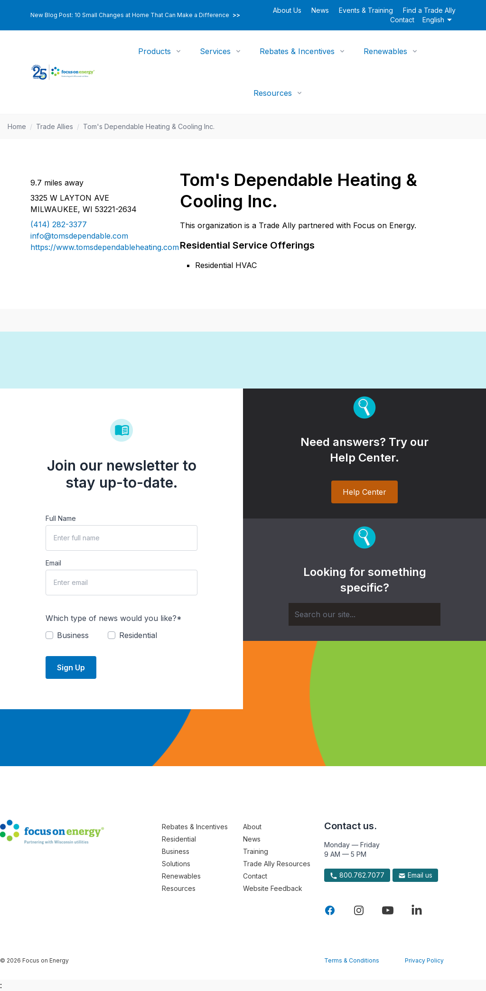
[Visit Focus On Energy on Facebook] (330, 910)
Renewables (385, 51)
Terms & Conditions (351, 960)
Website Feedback (272, 888)
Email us (415, 875)
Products (154, 51)
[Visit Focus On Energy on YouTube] (387, 910)
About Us (287, 10)
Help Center (364, 492)
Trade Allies (54, 126)
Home (17, 126)
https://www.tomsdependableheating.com (93, 247)
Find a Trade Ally (429, 10)
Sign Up (71, 667)
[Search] (364, 614)
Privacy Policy (424, 960)
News (320, 10)
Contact (402, 20)
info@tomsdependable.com (79, 236)
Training (255, 851)
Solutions (176, 864)
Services (215, 51)
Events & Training (366, 10)
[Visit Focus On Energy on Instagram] (358, 910)
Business (175, 851)
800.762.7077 (357, 875)
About (252, 827)
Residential (179, 839)
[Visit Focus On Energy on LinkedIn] (416, 910)
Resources (272, 93)
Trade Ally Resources (276, 864)
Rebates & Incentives (297, 51)
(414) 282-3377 (58, 224)
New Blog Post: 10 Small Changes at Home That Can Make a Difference (135, 15)
